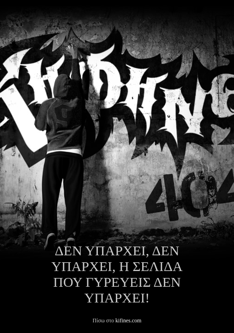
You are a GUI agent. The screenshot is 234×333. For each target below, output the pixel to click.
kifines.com (128, 320)
